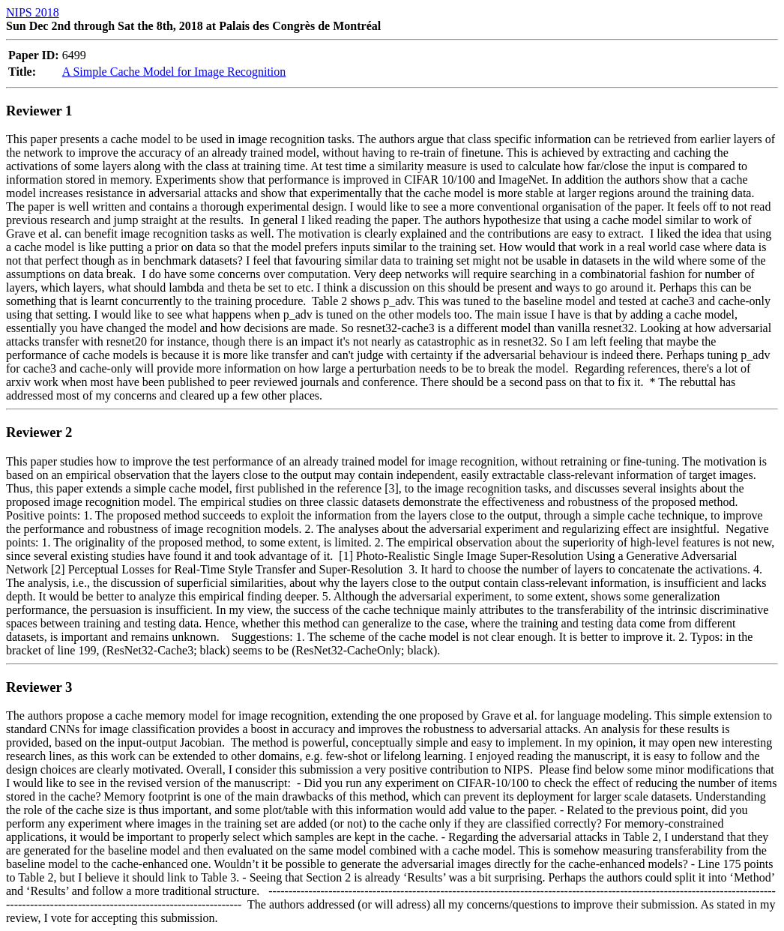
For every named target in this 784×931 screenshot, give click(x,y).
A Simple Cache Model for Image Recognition (174, 71)
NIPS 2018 (32, 12)
